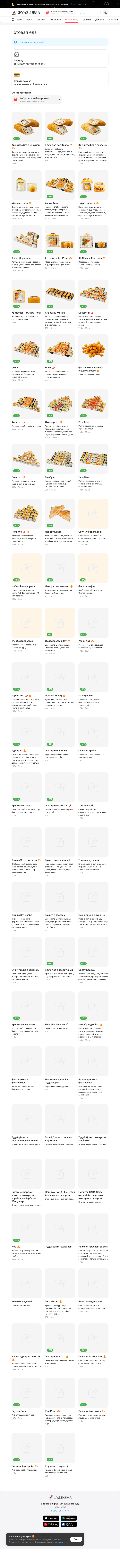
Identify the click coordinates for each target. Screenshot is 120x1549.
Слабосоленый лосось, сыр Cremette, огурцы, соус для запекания (57, 648)
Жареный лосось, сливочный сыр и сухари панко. (25, 317)
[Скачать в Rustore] (69, 1524)
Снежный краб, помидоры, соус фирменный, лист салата (26, 810)
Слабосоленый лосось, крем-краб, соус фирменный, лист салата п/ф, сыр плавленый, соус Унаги (58, 923)
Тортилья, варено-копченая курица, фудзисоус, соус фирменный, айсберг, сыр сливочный (91, 1090)
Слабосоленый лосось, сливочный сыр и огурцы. (90, 263)
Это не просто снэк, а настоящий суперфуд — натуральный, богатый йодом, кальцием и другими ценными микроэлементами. (27, 1205)
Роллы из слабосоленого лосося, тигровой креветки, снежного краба (57, 374)
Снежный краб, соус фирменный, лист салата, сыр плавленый (92, 812)
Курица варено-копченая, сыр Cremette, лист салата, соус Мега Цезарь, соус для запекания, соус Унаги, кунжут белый (26, 211)
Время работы (78, 4)
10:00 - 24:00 (60, 1506)
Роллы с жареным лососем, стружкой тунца (91, 427)
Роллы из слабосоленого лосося (26, 426)
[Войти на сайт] (105, 12)
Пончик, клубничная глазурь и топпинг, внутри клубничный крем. (92, 1144)
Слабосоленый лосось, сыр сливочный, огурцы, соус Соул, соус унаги (92, 538)
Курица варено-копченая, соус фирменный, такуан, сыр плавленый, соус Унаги (92, 867)
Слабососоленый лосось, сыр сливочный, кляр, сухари (91, 1361)
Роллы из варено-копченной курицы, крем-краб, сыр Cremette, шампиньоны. (58, 484)
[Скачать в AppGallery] (51, 1524)
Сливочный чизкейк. (21, 1305)
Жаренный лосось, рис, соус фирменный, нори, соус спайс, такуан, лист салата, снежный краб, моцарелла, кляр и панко (92, 156)
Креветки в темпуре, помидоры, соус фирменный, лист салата (59, 975)
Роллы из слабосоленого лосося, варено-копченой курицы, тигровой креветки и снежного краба (58, 320)
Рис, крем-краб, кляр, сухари (25, 1470)
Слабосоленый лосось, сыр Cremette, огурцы (90, 591)
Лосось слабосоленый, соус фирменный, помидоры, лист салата (25, 1031)
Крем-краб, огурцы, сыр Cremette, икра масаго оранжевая (89, 702)
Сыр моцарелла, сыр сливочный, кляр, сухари (60, 1361)
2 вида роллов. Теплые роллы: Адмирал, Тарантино (59, 591)
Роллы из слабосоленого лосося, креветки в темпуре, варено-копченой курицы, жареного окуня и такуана (91, 1032)
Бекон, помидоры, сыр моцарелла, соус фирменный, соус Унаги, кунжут (25, 976)
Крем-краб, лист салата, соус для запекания (91, 755)
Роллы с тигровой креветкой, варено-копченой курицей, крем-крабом (26, 1253)
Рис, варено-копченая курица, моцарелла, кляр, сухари (92, 1416)
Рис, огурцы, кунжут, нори (23, 1415)
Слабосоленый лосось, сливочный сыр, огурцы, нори (91, 1306)
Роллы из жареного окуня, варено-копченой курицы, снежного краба (90, 484)
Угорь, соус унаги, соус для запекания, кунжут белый (90, 646)
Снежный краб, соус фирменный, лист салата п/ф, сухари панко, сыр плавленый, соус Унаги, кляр (25, 923)
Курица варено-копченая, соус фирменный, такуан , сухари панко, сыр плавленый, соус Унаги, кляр (59, 868)
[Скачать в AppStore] (51, 1518)
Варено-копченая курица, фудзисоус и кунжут (23, 1087)
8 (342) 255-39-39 (60, 1510)
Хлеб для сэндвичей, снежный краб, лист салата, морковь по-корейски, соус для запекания (59, 538)
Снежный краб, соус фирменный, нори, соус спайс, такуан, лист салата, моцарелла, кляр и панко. (60, 153)
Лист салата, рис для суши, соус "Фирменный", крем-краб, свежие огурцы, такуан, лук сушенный (93, 976)
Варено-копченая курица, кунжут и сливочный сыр (56, 1086)
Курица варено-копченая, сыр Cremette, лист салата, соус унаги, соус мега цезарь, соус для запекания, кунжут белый (25, 758)
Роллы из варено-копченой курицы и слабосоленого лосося (26, 1364)
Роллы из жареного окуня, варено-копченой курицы (24, 482)
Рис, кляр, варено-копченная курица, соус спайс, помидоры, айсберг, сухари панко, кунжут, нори (59, 1419)
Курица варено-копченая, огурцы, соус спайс (56, 755)
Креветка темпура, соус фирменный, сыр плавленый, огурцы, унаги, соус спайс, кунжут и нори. (58, 1309)
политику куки (61, 1542)
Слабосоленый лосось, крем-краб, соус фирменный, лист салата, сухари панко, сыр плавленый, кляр (25, 868)
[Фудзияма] (26, 12)
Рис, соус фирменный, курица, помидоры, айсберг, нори (59, 1471)
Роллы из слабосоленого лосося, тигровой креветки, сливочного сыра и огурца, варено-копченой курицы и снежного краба (57, 211)
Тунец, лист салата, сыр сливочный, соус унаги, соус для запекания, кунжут (59, 702)
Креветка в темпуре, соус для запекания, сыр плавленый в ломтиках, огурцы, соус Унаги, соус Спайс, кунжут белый (92, 211)
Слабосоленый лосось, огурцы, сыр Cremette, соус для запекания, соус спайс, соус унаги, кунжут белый (26, 703)
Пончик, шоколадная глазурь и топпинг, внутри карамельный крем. (59, 1144)
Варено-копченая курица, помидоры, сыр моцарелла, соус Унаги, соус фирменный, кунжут (93, 922)
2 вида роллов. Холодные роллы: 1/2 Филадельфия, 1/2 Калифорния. (25, 593)
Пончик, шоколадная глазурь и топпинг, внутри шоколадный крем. (26, 1144)
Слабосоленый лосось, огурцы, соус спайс (59, 810)
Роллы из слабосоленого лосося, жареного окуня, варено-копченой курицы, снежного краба (93, 320)
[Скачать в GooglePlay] (69, 1518)
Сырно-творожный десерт (57, 1028)
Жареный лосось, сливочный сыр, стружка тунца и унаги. (58, 263)
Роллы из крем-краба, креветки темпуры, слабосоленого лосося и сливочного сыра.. (26, 265)
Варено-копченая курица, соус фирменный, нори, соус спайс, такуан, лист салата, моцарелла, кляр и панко (26, 156)
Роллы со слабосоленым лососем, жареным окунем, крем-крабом (24, 538)
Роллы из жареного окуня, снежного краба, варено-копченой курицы (24, 374)
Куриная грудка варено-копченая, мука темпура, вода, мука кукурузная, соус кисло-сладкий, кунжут (92, 374)
